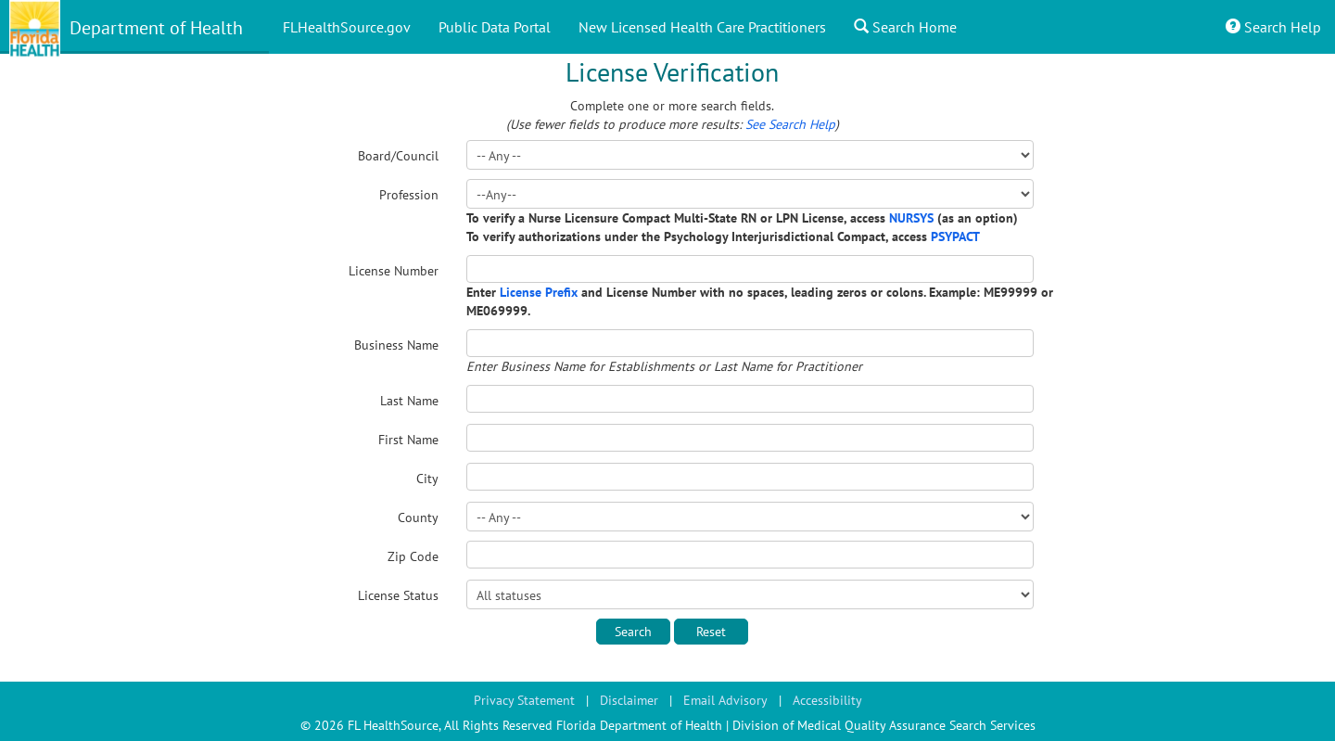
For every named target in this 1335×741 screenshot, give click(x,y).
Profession (409, 194)
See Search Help (790, 124)
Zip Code (413, 556)
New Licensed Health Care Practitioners (702, 27)
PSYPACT (955, 236)
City (427, 478)
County (418, 517)
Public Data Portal (495, 27)
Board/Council (398, 155)
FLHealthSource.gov (347, 27)
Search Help (1273, 27)
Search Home (905, 27)
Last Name (409, 400)
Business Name (396, 345)
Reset (711, 631)
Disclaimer (629, 700)
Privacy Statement (524, 700)
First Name (408, 439)
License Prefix (539, 292)
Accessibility (827, 700)
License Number (394, 270)
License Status (398, 595)
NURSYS (911, 218)
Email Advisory (725, 700)
